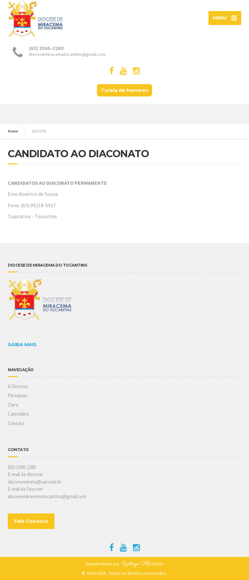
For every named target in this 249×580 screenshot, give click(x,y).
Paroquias (18, 395)
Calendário (18, 414)
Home (13, 131)
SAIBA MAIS (22, 344)
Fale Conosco (31, 521)
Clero (13, 405)
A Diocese (18, 386)
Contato (16, 423)
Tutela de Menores (124, 90)
